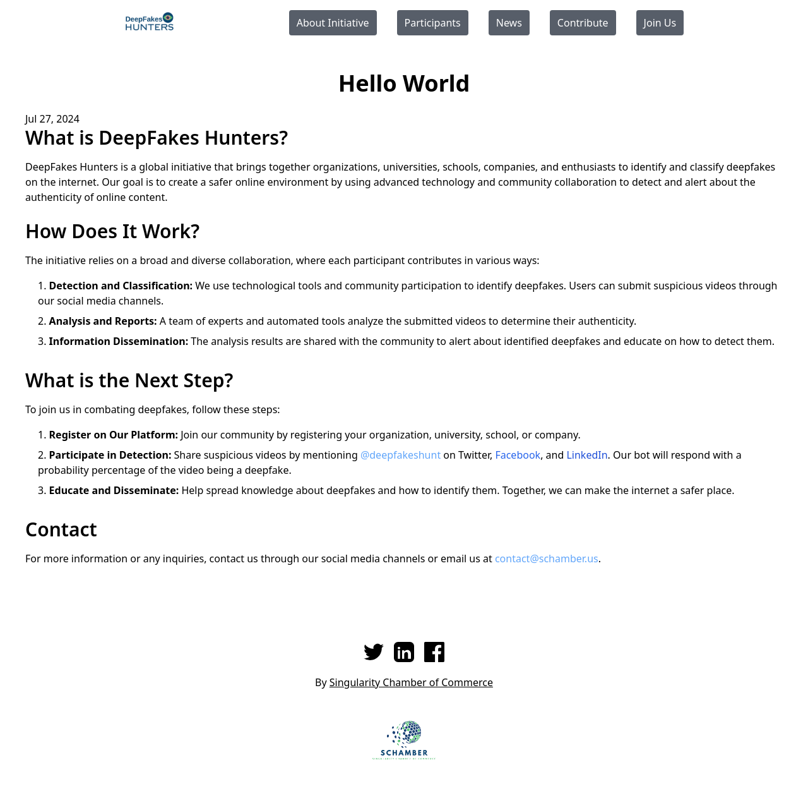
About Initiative (333, 23)
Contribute (583, 23)
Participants (433, 23)
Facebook (517, 455)
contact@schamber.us (546, 558)
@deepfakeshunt (400, 455)
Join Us (660, 23)
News (509, 23)
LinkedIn (586, 455)
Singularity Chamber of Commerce (411, 682)
